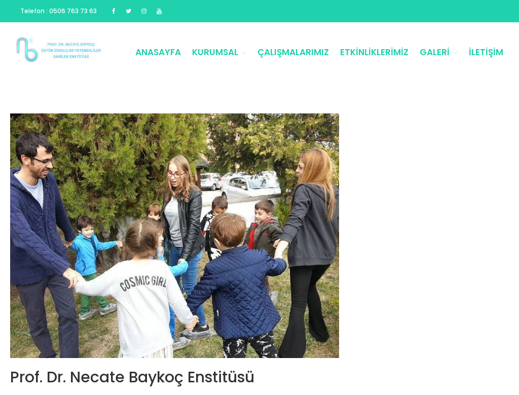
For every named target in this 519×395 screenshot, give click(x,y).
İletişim (486, 52)
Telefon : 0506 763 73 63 (58, 11)
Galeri (435, 52)
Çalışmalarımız (293, 52)
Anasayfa (158, 52)
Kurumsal (215, 52)
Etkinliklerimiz (374, 52)
